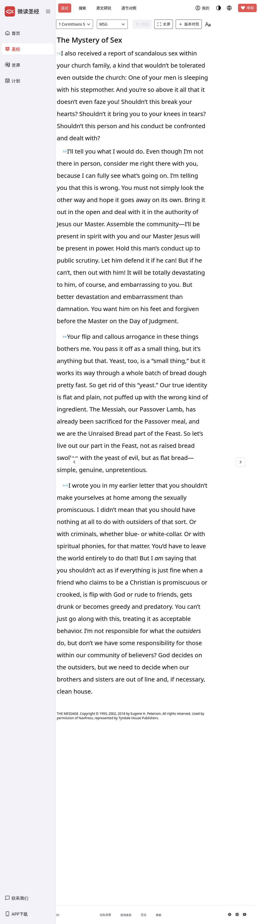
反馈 (174, 915)
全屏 (188, 24)
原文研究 (103, 8)
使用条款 (156, 915)
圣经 (64, 8)
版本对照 (213, 24)
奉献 (247, 8)
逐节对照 (128, 8)
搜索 (82, 8)
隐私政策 (136, 915)
